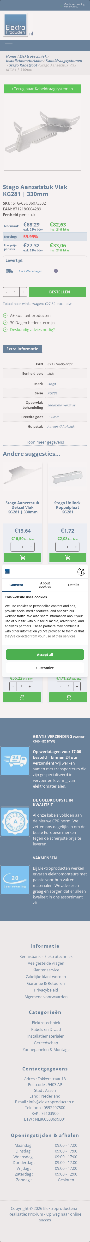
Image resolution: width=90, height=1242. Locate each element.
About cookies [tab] (45, 584)
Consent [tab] (16, 585)
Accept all (45, 654)
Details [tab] (73, 585)
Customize (45, 668)
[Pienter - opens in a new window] (81, 572)
